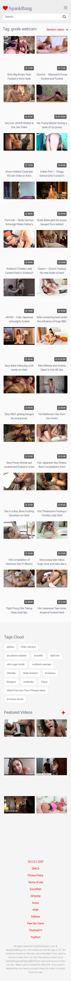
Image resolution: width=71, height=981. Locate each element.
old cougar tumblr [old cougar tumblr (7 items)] (16, 664)
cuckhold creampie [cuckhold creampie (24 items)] (41, 664)
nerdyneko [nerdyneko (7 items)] (28, 681)
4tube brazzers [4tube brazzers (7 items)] (30, 673)
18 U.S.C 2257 (35, 861)
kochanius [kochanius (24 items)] (50, 673)
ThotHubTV (35, 930)
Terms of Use (35, 882)
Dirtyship (35, 896)
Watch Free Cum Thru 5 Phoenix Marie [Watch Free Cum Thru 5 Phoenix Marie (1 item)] (26, 690)
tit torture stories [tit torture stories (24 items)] (15, 699)
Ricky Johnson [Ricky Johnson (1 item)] (28, 646)
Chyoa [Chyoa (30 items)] (44, 681)
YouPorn (35, 937)
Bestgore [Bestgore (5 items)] (11, 681)
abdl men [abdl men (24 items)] (55, 655)
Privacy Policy (35, 875)
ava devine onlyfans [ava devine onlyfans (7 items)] (17, 655)
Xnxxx (35, 902)
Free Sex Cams (35, 923)
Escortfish (35, 889)
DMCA (35, 868)
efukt (35, 909)
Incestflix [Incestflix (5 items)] (38, 655)
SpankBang (17, 8)
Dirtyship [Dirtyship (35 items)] (11, 673)
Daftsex (35, 916)
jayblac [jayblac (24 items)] (10, 646)
